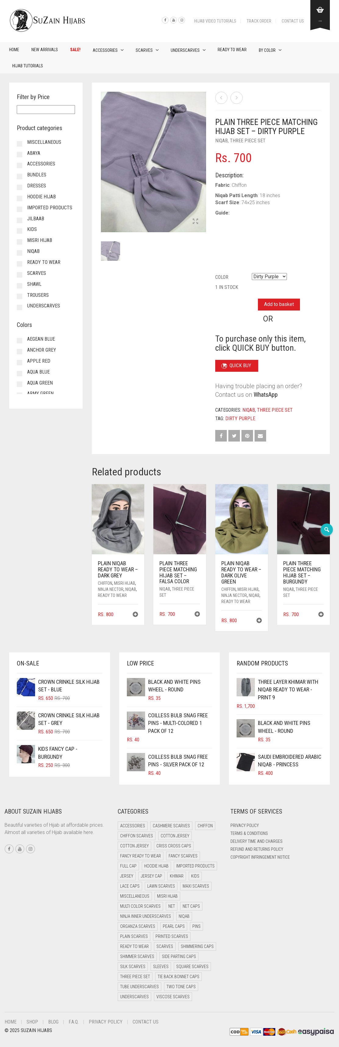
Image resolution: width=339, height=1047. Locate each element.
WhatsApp (266, 394)
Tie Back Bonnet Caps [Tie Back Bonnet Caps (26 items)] (178, 976)
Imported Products (49, 208)
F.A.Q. (74, 1022)
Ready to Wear (232, 49)
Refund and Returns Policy (256, 849)
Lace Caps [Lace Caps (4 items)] (130, 886)
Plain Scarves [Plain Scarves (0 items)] (134, 936)
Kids (32, 229)
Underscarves (185, 50)
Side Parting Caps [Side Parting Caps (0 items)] (179, 956)
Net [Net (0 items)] (171, 906)
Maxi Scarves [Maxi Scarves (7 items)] (196, 886)
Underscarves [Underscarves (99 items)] (134, 996)
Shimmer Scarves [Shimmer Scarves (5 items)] (137, 956)
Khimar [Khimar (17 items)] (177, 876)
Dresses (36, 186)
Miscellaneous (44, 142)
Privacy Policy (244, 825)
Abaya (33, 153)
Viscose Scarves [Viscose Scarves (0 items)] (173, 996)
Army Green (40, 393)
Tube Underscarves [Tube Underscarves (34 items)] (139, 986)
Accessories (105, 50)
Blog (53, 1022)
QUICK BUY (236, 366)
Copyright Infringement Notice (260, 857)
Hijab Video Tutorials (215, 21)
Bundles (36, 175)
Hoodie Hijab (41, 197)
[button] (135, 615)
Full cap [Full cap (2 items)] (128, 866)
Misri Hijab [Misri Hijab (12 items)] (167, 896)
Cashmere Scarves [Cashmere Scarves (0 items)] (171, 825)
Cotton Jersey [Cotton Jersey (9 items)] (134, 845)
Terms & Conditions (249, 833)
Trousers (38, 295)
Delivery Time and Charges (256, 841)
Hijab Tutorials (27, 65)
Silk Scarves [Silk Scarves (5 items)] (132, 966)
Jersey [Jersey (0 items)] (126, 876)
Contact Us (293, 21)
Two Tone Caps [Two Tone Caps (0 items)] (181, 986)
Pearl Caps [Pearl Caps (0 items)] (174, 926)
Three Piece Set (248, 141)
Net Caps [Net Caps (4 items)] (191, 906)
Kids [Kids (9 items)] (195, 876)
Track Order (259, 21)
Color (221, 277)
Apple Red (38, 361)
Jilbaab (35, 219)
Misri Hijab (124, 583)
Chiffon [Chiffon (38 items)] (205, 825)
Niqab (221, 141)
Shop (32, 1022)
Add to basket (279, 304)
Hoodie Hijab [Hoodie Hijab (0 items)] (156, 866)
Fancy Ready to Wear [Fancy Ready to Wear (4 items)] (140, 856)
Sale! (75, 49)
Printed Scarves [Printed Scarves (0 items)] (171, 936)
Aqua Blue (38, 372)
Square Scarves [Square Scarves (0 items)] (192, 966)
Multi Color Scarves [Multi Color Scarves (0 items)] (140, 906)
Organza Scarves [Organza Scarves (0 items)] (137, 926)
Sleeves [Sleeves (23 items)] (161, 966)
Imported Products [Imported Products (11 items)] (195, 866)
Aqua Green (40, 383)
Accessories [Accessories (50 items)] (132, 825)
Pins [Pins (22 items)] (196, 926)
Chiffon (105, 583)
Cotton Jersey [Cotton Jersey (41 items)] (175, 835)
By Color (267, 50)
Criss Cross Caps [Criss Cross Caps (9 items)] (173, 845)
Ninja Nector (110, 589)
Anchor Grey (41, 350)
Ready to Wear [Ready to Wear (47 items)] (134, 946)
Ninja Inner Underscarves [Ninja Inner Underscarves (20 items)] (145, 916)
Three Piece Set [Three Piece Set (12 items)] (135, 976)
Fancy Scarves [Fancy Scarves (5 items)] (183, 856)
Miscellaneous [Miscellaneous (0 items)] (134, 896)
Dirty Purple (240, 418)
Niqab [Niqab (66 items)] (184, 916)
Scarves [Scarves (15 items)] (164, 946)
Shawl (34, 284)
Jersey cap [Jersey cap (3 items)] (151, 876)
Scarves (144, 50)
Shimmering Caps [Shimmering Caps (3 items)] (197, 946)
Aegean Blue (41, 339)
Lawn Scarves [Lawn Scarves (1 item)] (161, 886)
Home (14, 49)
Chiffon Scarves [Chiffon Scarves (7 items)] (136, 835)
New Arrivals (44, 49)
